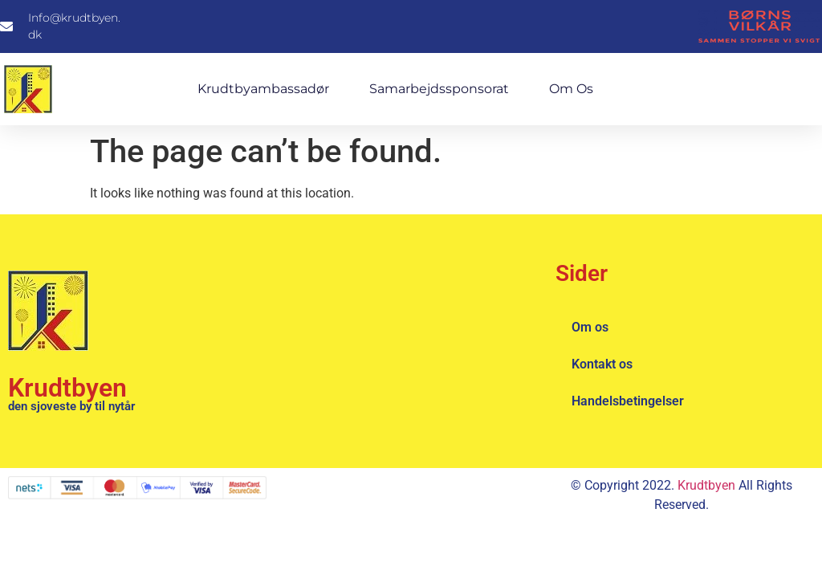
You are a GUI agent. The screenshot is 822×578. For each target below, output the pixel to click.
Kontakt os (602, 364)
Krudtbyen (67, 387)
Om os (571, 88)
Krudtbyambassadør (263, 88)
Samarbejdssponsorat (439, 88)
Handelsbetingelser (628, 401)
